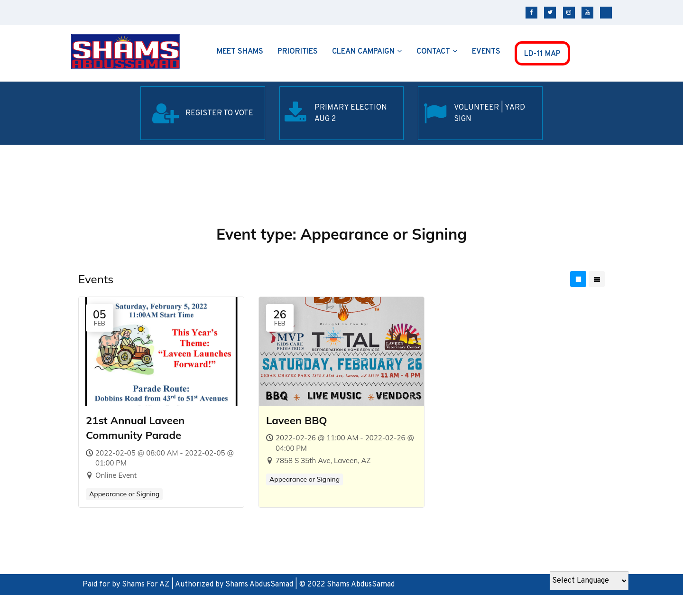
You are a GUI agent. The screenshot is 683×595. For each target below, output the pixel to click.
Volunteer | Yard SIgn (489, 113)
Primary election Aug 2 (350, 113)
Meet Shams (240, 51)
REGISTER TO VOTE (219, 113)
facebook (531, 13)
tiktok (606, 13)
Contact (433, 51)
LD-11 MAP (542, 54)
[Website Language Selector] (589, 580)
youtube (587, 13)
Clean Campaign (363, 51)
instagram (569, 13)
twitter (550, 13)
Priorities (297, 51)
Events (486, 51)
